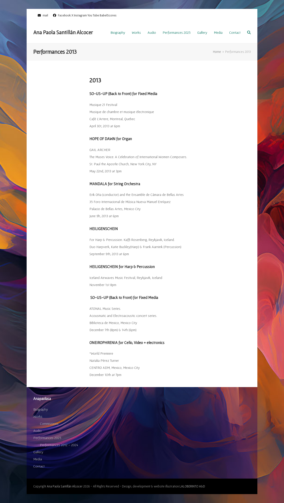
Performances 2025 (47, 438)
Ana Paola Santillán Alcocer (63, 32)
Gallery (38, 452)
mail (45, 15)
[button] (249, 32)
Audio (37, 431)
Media (37, 459)
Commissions (49, 423)
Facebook (64, 15)
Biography (40, 409)
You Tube (93, 15)
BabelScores (108, 15)
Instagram (80, 15)
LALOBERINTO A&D (192, 486)
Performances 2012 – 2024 (59, 445)
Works (37, 416)
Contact (39, 466)
